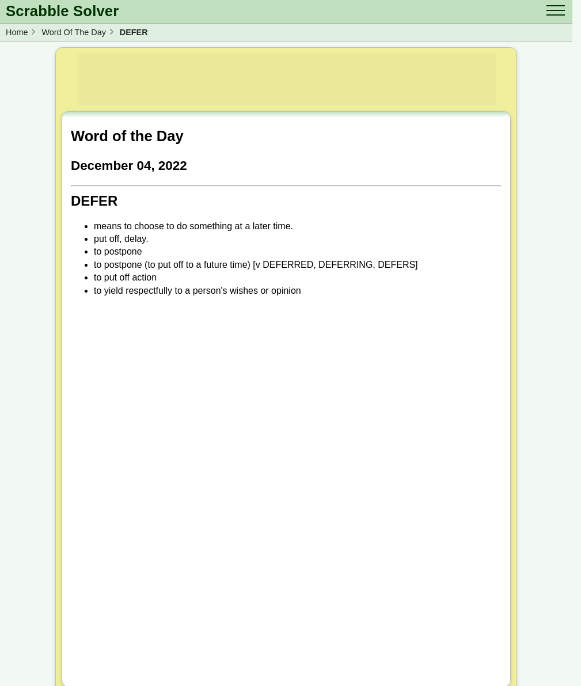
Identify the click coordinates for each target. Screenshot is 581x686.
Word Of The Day (73, 32)
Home (17, 32)
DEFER (134, 32)
